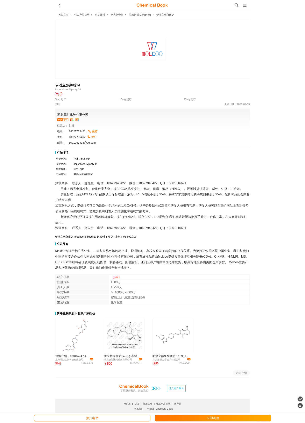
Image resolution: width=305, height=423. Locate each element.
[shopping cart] (300, 399)
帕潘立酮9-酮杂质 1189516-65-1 (170, 356)
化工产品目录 (81, 14)
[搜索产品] (236, 5)
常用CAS (147, 403)
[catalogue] (300, 405)
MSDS (127, 403)
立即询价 (213, 418)
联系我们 (138, 408)
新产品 (177, 403)
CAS (136, 403)
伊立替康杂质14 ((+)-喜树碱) (122, 356)
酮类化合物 (117, 14)
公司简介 (62, 244)
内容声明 (241, 372)
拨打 (94, 131)
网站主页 (64, 14)
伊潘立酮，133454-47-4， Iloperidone (73, 356)
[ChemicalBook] (152, 5)
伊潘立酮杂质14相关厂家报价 (76, 313)
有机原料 (100, 14)
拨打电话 (92, 418)
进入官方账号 (176, 388)
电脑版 (150, 408)
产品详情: (63, 152)
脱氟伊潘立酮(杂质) (140, 14)
